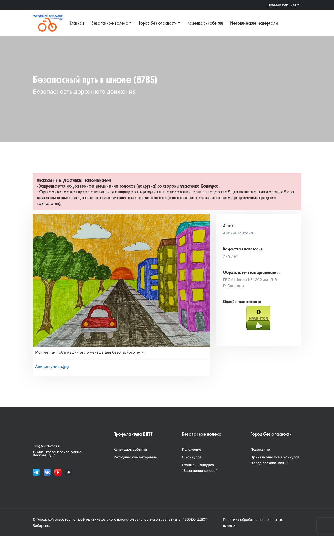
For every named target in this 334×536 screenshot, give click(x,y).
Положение (191, 449)
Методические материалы (254, 23)
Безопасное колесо (109, 23)
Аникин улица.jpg (52, 366)
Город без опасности (158, 23)
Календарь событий (205, 23)
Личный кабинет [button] (281, 5)
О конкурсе (191, 457)
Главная (77, 23)
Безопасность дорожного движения (84, 91)
